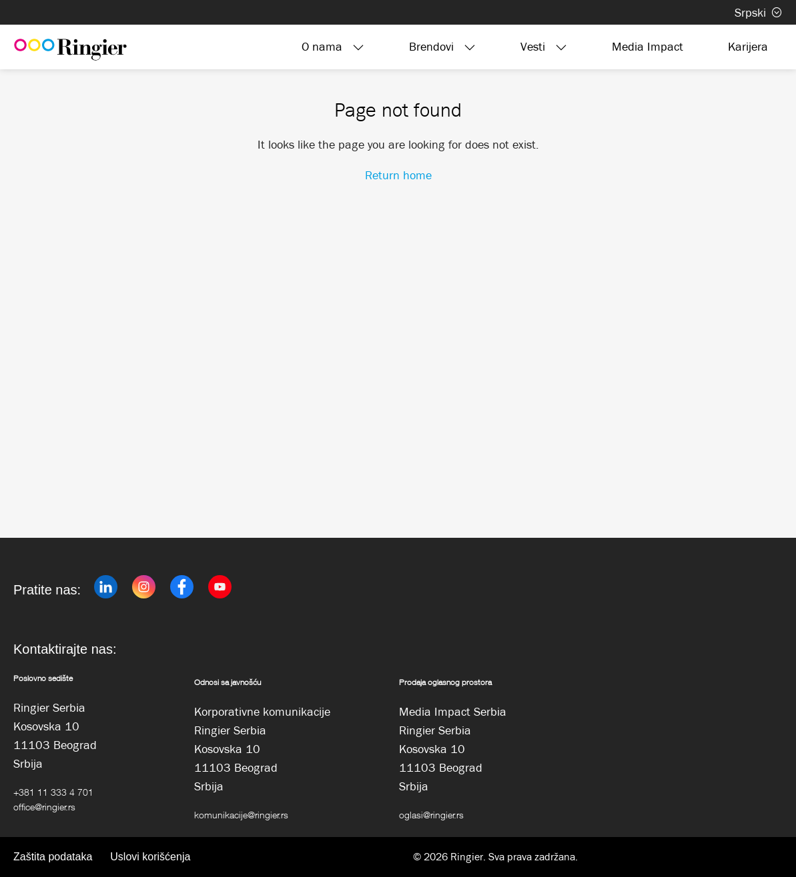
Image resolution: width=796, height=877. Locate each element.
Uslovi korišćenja (150, 856)
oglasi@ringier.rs (431, 814)
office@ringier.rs (44, 806)
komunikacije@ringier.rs (241, 814)
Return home (398, 175)
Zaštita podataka (52, 856)
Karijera (748, 46)
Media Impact (647, 46)
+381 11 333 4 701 (53, 792)
